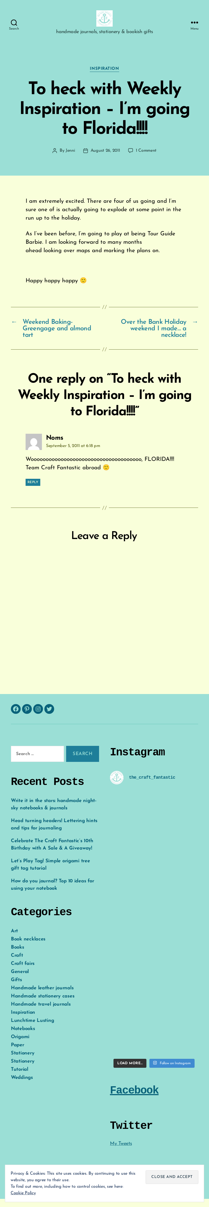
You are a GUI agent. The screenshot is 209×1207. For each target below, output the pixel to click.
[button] (104, 22)
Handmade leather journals (42, 996)
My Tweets (121, 1151)
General (20, 980)
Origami (20, 1045)
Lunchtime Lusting (32, 1028)
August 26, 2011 (105, 159)
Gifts (16, 988)
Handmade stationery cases (42, 1004)
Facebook (134, 1099)
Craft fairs (23, 971)
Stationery (22, 1061)
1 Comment (146, 159)
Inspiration (104, 77)
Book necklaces (28, 947)
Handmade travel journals (41, 1012)
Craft (17, 963)
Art (14, 939)
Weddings (22, 1085)
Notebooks (23, 1037)
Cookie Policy (23, 1193)
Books (17, 955)
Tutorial (19, 1077)
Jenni (70, 159)
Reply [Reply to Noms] (32, 490)
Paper (17, 1053)
